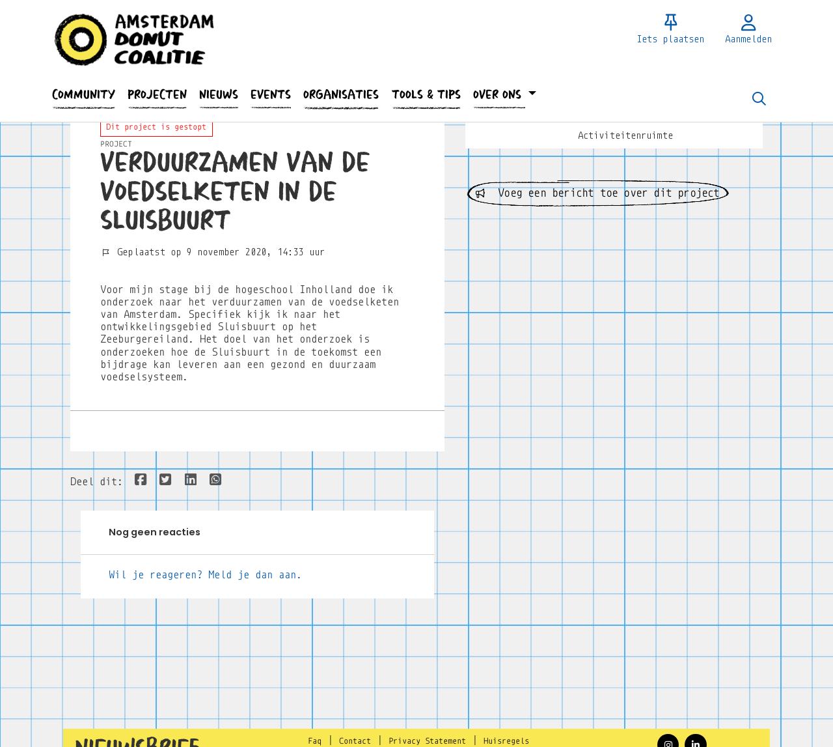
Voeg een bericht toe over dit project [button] (598, 193)
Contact (355, 741)
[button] (83, 94)
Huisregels (506, 741)
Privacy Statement (427, 741)
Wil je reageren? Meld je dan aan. (205, 574)
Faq (314, 741)
